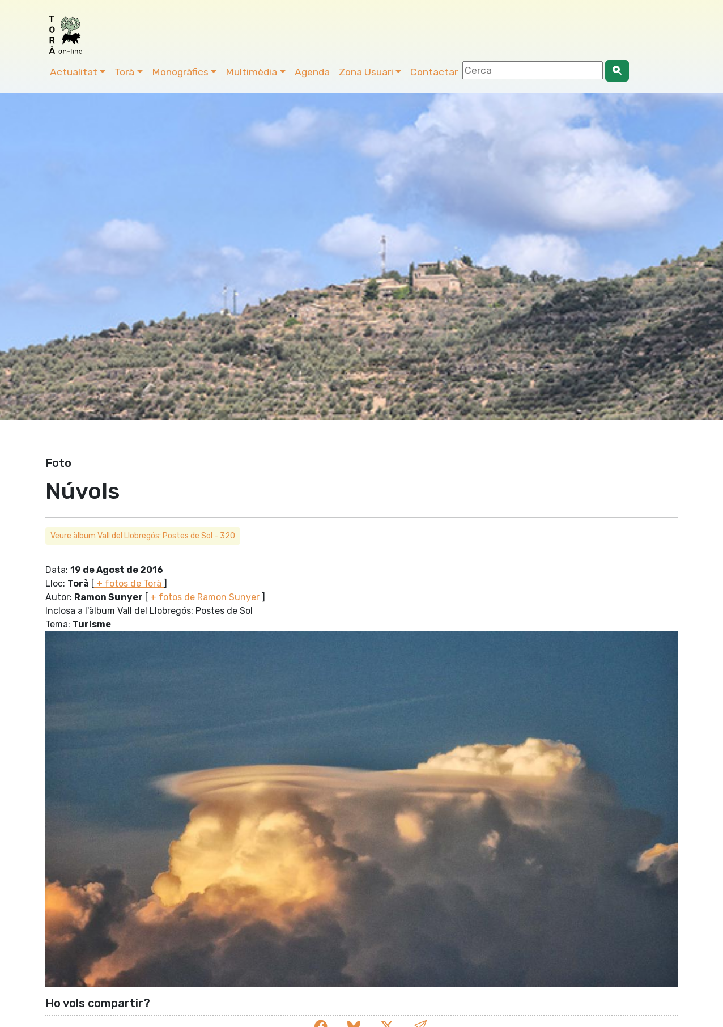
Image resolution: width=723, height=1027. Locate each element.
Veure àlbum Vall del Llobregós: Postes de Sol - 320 (142, 536)
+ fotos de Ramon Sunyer (205, 597)
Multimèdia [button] (251, 72)
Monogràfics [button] (180, 72)
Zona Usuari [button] (366, 72)
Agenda (312, 72)
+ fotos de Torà (129, 583)
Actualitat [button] (73, 72)
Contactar (434, 72)
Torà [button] (124, 72)
